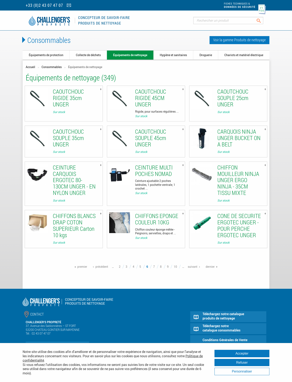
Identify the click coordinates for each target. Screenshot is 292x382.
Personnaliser (242, 371)
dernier (210, 267)
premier (82, 267)
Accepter (241, 353)
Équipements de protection (46, 55)
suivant (192, 267)
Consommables (52, 67)
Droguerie (205, 55)
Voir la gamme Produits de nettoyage (239, 39)
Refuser (242, 362)
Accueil (30, 67)
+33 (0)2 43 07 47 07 (44, 5)
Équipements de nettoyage (130, 55)
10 (175, 267)
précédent (101, 267)
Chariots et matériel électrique (243, 55)
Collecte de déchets (88, 55)
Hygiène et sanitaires (173, 55)
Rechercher (262, 20)
